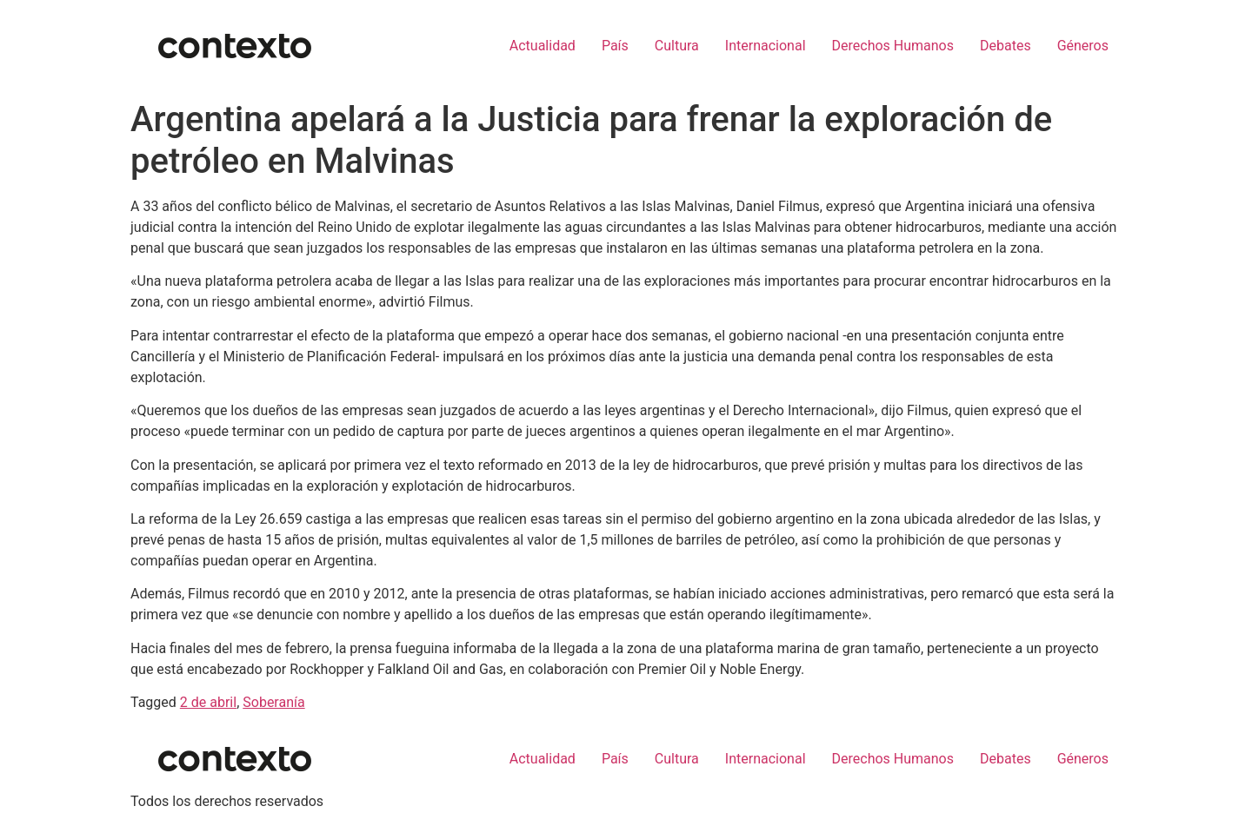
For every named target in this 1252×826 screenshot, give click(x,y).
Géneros (1083, 45)
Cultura (677, 45)
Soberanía (273, 702)
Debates (1005, 45)
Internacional (765, 45)
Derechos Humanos (893, 45)
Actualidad (542, 45)
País (615, 45)
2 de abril (208, 702)
